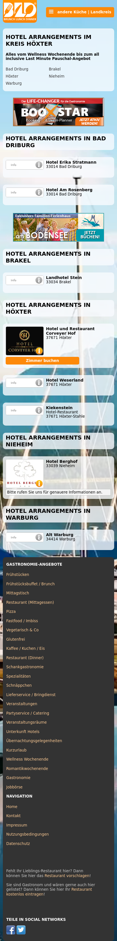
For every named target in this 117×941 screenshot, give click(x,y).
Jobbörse (14, 787)
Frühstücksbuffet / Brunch (30, 584)
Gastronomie (18, 778)
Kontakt (13, 816)
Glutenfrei (15, 639)
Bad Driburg (17, 69)
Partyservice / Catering (27, 713)
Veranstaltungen (21, 704)
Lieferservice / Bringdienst (31, 695)
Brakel (55, 69)
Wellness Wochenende (27, 759)
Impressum (16, 825)
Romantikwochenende (27, 769)
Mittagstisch (17, 593)
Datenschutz (18, 844)
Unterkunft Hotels (22, 732)
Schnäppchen (19, 685)
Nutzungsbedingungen (27, 834)
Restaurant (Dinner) (25, 658)
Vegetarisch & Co (22, 630)
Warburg (14, 83)
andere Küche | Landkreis (80, 12)
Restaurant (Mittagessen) (30, 602)
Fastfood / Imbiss (22, 621)
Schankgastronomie (25, 667)
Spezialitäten (18, 676)
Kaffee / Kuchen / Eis (25, 648)
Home (11, 807)
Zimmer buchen (42, 361)
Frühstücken (17, 574)
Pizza (11, 611)
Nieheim (56, 76)
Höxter (12, 76)
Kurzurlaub (16, 750)
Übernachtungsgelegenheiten (34, 741)
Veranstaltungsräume (26, 722)
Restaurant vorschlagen (67, 876)
